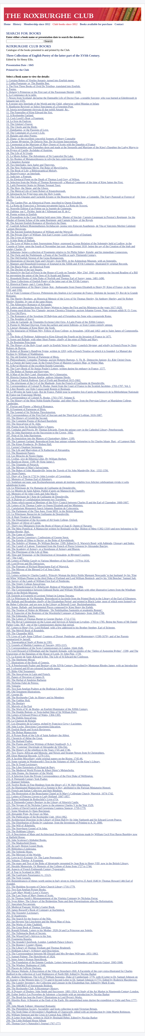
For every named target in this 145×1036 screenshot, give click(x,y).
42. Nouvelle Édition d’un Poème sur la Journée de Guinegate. (39, 208)
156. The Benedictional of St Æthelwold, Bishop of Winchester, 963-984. (44, 586)
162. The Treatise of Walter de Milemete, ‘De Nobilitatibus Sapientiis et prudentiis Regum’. (54, 610)
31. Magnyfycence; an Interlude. (23, 173)
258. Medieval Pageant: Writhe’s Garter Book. (30, 907)
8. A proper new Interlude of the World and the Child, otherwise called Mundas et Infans (52, 103)
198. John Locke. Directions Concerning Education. (33, 726)
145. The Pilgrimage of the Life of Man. (27, 551)
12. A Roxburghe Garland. (20, 115)
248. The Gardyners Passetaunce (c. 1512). (28, 875)
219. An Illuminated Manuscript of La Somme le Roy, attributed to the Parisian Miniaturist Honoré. (58, 787)
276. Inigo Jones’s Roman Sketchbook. (26, 959)
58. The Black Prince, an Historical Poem (28, 266)
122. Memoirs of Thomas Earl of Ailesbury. (29, 479)
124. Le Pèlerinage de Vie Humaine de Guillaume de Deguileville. (41, 487)
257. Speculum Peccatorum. (21, 904)
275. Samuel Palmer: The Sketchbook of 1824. (30, 956)
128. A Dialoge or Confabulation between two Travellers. (36, 499)
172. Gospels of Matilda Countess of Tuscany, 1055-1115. (36, 645)
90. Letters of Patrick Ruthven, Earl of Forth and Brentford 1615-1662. (43, 380)
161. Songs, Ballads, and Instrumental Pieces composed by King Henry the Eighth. (50, 607)
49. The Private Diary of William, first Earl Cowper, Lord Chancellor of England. (49, 234)
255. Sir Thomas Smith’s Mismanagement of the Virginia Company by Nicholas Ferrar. (52, 898)
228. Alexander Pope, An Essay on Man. (27, 813)
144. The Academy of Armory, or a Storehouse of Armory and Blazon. (43, 549)
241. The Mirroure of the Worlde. (23, 854)
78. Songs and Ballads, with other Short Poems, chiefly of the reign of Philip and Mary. (52, 339)
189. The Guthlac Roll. (18, 700)
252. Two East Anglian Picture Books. (26, 889)
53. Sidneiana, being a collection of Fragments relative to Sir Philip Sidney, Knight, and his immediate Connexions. (67, 252)
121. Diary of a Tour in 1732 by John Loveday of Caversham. (38, 476)
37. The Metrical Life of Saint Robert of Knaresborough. (36, 191)
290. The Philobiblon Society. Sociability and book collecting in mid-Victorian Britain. (52, 1008)
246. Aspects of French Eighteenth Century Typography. (35, 869)
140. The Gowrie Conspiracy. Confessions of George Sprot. (37, 537)
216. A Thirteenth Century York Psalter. (27, 779)
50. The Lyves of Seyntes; (20, 237)
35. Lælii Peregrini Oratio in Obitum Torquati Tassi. (33, 185)
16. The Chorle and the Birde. (21, 127)
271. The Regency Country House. (24, 944)
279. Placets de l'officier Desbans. (24, 968)
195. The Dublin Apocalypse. (21, 717)
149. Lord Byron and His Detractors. (25, 563)
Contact (119, 24)
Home (7, 24)
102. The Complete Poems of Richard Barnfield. (31, 420)
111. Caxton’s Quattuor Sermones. (24, 447)
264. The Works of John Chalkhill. (24, 924)
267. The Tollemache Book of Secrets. (26, 933)
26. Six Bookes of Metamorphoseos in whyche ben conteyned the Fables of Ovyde (49, 159)
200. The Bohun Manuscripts (21, 732)
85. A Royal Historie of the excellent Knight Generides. (35, 365)
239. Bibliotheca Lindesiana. (21, 848)
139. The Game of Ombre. (20, 534)
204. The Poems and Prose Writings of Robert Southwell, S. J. (39, 744)
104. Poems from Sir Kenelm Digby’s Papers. (30, 426)
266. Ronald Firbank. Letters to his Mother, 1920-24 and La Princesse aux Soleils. (49, 930)
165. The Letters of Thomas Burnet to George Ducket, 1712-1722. (41, 618)
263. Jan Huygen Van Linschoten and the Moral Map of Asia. (38, 921)
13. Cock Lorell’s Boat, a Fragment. (25, 118)
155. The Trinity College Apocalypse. (26, 583)
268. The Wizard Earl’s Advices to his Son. (28, 936)
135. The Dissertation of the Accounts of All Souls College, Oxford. (42, 519)
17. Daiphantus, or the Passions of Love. (27, 129)
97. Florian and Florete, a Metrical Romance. (30, 406)
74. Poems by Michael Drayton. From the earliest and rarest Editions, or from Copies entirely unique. (59, 324)
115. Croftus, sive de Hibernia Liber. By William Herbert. (36, 458)
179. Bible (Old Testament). (21, 671)
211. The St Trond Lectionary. (22, 764)
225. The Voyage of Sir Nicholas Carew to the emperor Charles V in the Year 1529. (50, 805)
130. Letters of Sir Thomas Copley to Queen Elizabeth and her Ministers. (44, 505)
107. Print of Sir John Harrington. (24, 435)
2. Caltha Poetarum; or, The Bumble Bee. (28, 83)
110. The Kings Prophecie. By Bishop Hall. (29, 444)
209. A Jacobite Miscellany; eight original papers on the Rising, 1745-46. (44, 758)
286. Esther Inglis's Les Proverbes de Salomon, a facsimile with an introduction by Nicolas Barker (58, 994)
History (17, 24)
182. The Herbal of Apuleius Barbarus (26, 680)
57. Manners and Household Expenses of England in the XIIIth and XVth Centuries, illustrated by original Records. (67, 263)
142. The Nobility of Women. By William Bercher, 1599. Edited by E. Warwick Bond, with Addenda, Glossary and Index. (70, 543)
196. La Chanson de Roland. (21, 720)
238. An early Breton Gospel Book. (24, 845)
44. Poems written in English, (21, 214)
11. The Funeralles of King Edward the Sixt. (29, 112)
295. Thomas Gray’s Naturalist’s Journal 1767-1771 (33, 1023)
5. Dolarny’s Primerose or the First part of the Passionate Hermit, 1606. (43, 92)
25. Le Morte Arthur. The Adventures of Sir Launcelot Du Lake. (40, 156)
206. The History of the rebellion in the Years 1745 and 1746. (38, 749)
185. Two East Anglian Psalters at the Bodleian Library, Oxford (39, 688)
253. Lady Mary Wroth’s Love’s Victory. (27, 892)
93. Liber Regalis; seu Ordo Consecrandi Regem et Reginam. (38, 388)
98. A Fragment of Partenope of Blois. (26, 409)
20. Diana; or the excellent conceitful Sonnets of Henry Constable (40, 138)
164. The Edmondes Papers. (21, 616)
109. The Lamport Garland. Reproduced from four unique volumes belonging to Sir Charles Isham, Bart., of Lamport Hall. (71, 441)
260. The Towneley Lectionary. (22, 912)
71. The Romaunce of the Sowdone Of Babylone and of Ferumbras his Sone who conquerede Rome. (59, 316)
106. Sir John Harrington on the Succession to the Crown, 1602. (39, 432)
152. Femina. (13, 572)
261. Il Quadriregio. (16, 915)
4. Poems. (11, 89)
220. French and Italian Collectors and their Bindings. (34, 790)
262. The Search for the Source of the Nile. (28, 918)
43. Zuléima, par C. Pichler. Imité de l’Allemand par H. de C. (38, 211)
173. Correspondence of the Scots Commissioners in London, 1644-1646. (44, 648)
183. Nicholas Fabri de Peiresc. (22, 682)
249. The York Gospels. (18, 877)
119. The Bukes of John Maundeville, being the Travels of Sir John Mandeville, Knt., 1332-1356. (57, 470)
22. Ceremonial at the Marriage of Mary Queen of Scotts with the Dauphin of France (50, 144)
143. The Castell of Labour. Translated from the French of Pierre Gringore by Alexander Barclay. (57, 546)
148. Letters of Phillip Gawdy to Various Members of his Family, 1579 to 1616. (48, 560)
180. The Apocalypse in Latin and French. (28, 674)
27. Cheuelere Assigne (18, 161)
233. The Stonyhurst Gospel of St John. (27, 828)
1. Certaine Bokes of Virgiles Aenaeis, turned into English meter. (40, 80)
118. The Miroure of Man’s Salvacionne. (27, 467)
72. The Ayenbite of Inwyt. (20, 319)
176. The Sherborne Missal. (20, 659)
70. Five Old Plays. (16, 313)
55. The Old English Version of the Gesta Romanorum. (35, 257)
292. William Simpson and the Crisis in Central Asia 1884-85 (38, 1014)
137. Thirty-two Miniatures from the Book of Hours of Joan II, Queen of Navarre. (49, 525)
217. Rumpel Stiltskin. (18, 781)
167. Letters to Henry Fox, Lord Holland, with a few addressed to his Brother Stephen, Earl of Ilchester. (60, 627)
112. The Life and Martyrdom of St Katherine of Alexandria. (38, 450)
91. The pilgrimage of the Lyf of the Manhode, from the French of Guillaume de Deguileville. (55, 383)
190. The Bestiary (15, 703)
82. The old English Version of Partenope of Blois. (32, 356)
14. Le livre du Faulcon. (18, 121)
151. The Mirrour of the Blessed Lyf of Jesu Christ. (33, 569)
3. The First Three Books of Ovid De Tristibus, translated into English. (43, 86)
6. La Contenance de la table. (21, 95)
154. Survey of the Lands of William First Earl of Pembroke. (38, 581)
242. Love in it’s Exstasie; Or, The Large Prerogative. (34, 857)
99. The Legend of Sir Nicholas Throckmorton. (31, 412)
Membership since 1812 (37, 24)
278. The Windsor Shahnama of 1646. (26, 965)
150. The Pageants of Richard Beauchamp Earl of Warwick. (37, 566)
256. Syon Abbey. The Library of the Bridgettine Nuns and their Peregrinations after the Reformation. (59, 901)
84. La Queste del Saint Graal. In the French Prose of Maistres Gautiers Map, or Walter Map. (55, 362)
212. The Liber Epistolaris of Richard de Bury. (30, 767)
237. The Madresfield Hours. (21, 843)
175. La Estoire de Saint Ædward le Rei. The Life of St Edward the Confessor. (47, 656)
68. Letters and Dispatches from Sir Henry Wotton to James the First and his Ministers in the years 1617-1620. (64, 307)
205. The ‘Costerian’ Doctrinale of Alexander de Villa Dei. (37, 746)
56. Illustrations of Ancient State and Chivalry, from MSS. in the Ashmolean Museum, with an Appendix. (61, 260)
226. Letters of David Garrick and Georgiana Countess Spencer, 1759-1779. (46, 808)
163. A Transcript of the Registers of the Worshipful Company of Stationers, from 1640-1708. (55, 613)
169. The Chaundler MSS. (20, 633)
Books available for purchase (96, 24)
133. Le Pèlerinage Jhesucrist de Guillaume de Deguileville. (37, 514)
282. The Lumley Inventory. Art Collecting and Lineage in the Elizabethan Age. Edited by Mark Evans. (60, 982)
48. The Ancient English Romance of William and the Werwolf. (39, 231)
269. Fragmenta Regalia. (19, 939)
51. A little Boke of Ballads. (20, 240)
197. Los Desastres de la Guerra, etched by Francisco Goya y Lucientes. (44, 723)
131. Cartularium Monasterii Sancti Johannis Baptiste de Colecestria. (42, 508)
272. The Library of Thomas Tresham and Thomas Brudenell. (38, 947)
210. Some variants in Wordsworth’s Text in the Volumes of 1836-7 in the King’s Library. (53, 761)
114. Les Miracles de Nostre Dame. (24, 455)
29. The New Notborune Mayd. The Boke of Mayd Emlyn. (37, 167)
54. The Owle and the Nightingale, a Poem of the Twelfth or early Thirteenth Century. (51, 255)
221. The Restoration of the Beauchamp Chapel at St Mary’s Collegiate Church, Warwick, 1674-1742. (60, 793)
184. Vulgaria (13, 685)
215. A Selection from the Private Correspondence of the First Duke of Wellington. (49, 776)
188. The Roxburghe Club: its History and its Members (35, 697)
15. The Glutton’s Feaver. (19, 124)
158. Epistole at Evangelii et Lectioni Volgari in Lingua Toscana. (40, 595)
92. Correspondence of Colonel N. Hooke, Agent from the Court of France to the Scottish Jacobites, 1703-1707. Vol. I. (68, 386)
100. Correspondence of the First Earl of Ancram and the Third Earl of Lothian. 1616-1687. (54, 415)
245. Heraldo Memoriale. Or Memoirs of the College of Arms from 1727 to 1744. (49, 866)
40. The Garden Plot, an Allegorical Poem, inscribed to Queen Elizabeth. (44, 202)
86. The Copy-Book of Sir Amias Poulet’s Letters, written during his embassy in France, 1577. (56, 368)
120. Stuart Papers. (16, 473)
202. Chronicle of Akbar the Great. (24, 738)
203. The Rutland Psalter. (19, 741)
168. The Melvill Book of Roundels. (25, 630)
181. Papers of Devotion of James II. (25, 677)
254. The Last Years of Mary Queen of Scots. (30, 895)
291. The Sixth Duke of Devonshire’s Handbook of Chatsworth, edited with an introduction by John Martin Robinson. (68, 1011)
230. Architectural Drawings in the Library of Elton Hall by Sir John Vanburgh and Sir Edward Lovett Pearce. (64, 819)
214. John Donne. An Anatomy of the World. (29, 773)
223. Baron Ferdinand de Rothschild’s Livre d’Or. (32, 799)
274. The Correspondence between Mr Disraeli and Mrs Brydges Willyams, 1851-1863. (52, 953)
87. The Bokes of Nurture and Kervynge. (27, 371)
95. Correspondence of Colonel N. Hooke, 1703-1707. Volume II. (40, 397)
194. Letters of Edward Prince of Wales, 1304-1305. (33, 714)
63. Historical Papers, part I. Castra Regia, (28, 284)
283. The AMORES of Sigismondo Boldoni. (29, 985)
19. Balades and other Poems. (21, 135)
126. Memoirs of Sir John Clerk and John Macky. (32, 493)
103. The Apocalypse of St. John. (23, 423)
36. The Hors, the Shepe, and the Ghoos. (27, 188)
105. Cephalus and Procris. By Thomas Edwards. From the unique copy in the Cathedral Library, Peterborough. (64, 429)
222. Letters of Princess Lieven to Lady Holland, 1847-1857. (38, 796)
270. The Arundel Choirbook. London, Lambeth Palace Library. (39, 941)
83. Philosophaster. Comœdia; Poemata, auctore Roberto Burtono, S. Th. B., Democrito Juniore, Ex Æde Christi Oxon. (68, 359)
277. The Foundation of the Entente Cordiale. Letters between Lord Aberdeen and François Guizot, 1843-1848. (64, 962)
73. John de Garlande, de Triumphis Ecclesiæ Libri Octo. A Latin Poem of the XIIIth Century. (55, 322)
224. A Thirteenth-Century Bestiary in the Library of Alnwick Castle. (42, 802)
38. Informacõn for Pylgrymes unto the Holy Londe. (33, 193)
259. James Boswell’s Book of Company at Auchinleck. (35, 909)
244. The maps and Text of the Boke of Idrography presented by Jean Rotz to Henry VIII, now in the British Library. (67, 863)
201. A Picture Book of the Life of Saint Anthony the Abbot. (38, 735)
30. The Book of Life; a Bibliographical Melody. (31, 170)
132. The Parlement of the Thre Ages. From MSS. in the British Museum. (44, 511)
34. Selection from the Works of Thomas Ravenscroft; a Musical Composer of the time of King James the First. (64, 182)
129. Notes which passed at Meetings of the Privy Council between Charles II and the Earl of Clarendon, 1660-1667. (67, 502)
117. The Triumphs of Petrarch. (22, 464)
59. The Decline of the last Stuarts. (24, 269)
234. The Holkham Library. (20, 831)
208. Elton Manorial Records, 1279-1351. (28, 755)
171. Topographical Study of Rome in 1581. (29, 642)
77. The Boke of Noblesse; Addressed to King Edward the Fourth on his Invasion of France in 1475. (58, 336)
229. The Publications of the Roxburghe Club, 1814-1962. (36, 816)
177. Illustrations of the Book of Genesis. (27, 662)
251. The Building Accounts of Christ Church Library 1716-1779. (40, 886)
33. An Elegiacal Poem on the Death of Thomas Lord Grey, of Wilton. (43, 179)
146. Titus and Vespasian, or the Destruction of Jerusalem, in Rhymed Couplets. (48, 554)
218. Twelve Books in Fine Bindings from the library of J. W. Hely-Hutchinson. (48, 784)
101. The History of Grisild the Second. (27, 418)
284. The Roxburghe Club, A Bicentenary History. (32, 988)
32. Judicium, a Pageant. (19, 176)
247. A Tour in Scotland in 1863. (23, 872)
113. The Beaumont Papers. (20, 453)
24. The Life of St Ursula (19, 153)
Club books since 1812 (65, 24)
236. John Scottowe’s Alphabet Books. (26, 840)
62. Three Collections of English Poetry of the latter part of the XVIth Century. (47, 281)
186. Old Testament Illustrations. (23, 691)
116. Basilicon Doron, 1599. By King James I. (30, 461)
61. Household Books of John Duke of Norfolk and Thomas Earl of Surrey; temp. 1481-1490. (55, 278)
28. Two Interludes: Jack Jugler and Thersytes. (30, 164)
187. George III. (14, 694)
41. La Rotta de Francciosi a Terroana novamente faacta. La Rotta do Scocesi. (47, 205)
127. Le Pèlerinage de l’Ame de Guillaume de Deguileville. (37, 496)
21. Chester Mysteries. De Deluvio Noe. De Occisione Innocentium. (42, 141)
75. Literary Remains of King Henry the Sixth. (30, 327)
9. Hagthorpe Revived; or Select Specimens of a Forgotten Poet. (40, 106)
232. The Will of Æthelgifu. (20, 825)
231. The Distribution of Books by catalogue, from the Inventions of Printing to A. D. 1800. (54, 822)
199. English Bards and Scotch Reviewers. (28, 729)
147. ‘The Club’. (15, 557)
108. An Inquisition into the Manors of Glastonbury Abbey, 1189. (40, 438)
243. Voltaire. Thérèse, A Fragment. (25, 860)
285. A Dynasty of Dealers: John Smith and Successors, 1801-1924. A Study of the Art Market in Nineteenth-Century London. (72, 991)
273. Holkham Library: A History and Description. (32, 950)
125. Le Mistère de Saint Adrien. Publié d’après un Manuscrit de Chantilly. (45, 490)
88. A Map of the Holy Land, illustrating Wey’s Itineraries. (37, 374)
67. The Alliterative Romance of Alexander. (29, 304)
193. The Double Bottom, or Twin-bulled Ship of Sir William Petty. (41, 712)
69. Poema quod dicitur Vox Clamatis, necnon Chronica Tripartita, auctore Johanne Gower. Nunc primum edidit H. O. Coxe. (71, 310)
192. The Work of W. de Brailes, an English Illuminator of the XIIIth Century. (47, 709)
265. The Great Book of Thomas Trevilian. (28, 927)
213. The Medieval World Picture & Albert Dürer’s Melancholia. (40, 770)
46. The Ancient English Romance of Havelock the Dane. (36, 223)
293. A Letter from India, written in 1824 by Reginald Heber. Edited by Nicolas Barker (52, 1017)
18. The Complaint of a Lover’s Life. (25, 132)
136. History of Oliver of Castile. (23, 522)
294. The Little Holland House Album (26, 1020)
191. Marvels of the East (19, 706)
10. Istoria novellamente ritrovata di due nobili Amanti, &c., (37, 109)
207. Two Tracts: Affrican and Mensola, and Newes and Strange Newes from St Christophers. (55, 752)
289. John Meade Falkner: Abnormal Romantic (31, 1006)
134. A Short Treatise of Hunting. (23, 517)
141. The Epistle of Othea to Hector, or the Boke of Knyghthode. (40, 540)
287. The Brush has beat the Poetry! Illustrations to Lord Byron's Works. (44, 997)
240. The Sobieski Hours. (19, 851)
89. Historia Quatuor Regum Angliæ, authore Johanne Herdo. (38, 377)
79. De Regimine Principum (21, 342)
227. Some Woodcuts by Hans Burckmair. (28, 811)
